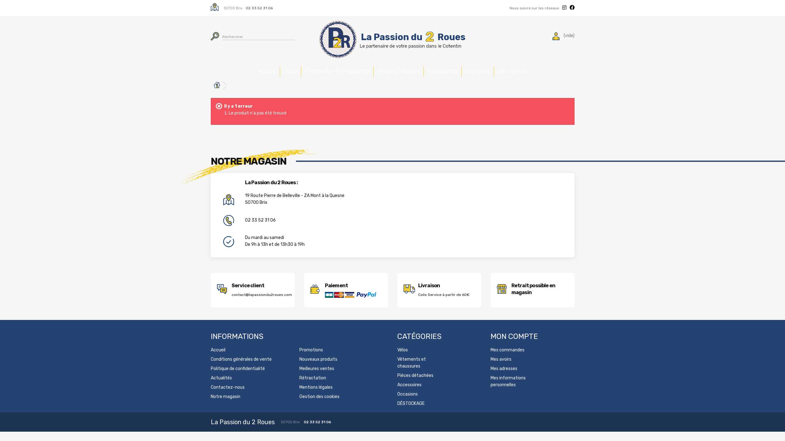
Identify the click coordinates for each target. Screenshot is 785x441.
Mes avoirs (501, 368)
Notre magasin (225, 406)
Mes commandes (507, 359)
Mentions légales (316, 396)
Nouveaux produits (318, 368)
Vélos (257, 69)
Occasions (508, 69)
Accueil (207, 69)
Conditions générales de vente (241, 368)
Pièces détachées (379, 72)
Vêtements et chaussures (315, 76)
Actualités (221, 387)
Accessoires (444, 69)
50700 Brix (233, 8)
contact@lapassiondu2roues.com (262, 304)
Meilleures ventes (316, 378)
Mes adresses (504, 378)
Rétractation (312, 387)
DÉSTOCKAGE (572, 69)
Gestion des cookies (319, 406)
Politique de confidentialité (238, 378)
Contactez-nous (228, 396)
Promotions (311, 359)
